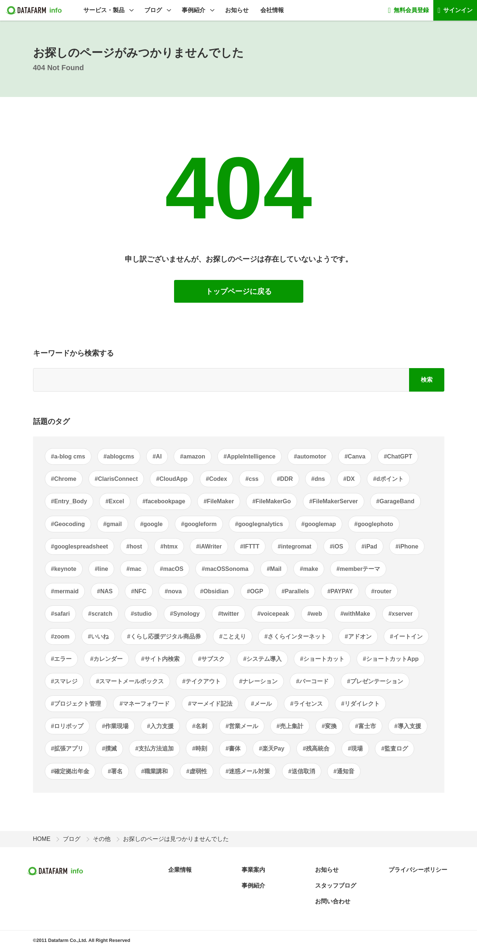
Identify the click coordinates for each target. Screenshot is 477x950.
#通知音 (343, 771)
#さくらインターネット (295, 636)
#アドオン (358, 636)
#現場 (355, 748)
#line (101, 569)
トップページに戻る (239, 291)
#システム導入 (262, 659)
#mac (133, 569)
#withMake (355, 614)
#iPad (369, 546)
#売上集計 (290, 726)
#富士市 (365, 726)
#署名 (115, 771)
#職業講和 (154, 771)
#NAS (105, 591)
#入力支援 (160, 726)
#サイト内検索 (160, 659)
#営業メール (241, 726)
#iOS (336, 546)
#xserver (401, 614)
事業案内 (253, 870)
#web (314, 614)
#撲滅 (109, 748)
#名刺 (199, 726)
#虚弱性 (196, 771)
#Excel (114, 501)
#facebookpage (163, 501)
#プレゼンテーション (375, 681)
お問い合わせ (332, 901)
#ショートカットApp (391, 659)
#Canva (354, 456)
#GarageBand (395, 501)
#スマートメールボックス (130, 681)
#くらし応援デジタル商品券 (164, 636)
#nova (173, 591)
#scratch (100, 614)
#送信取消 (301, 771)
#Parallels (295, 591)
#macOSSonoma (225, 569)
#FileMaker (218, 501)
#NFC (139, 591)
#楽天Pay (271, 748)
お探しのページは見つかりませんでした (176, 839)
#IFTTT (249, 546)
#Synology (185, 614)
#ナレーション (258, 681)
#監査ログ (394, 748)
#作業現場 (115, 726)
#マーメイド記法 (210, 704)
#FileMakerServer (333, 501)
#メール (261, 704)
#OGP (255, 591)
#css (252, 479)
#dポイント (388, 479)
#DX (349, 479)
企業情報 (180, 870)
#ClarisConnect (116, 479)
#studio (141, 614)
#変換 (329, 726)
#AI (157, 456)
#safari (60, 614)
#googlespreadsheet (79, 546)
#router (381, 591)
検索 (427, 380)
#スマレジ (64, 681)
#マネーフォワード (144, 704)
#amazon (192, 456)
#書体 (233, 748)
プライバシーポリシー (418, 870)
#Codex (216, 479)
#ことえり (232, 636)
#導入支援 (407, 726)
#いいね (98, 636)
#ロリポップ (67, 726)
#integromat (294, 546)
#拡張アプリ (67, 748)
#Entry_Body (69, 501)
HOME (42, 839)
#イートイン (406, 636)
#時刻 (199, 748)
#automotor (310, 456)
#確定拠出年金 (70, 771)
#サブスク (211, 659)
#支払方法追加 (154, 748)
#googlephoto (373, 524)
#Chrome (63, 479)
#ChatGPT (398, 456)
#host (134, 546)
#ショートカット (322, 659)
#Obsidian (214, 591)
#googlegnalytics (259, 524)
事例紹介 (193, 10)
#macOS (171, 569)
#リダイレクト (360, 704)
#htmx (169, 546)
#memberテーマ (358, 569)
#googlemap (318, 524)
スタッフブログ (335, 885)
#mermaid (65, 591)
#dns (318, 479)
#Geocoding (68, 524)
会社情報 (272, 10)
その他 (102, 839)
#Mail (274, 569)
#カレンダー (106, 659)
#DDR (285, 479)
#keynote (63, 569)
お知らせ (237, 10)
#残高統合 (316, 748)
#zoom (60, 636)
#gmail (112, 524)
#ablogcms (119, 456)
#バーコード (312, 681)
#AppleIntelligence (249, 456)
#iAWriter (209, 546)
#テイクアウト (201, 681)
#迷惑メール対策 (247, 771)
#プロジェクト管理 (76, 704)
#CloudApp (171, 479)
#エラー (61, 659)
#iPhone (406, 546)
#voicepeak (273, 614)
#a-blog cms (68, 456)
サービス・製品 (103, 10)
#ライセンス (306, 704)
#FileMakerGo (271, 501)
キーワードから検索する (73, 353)
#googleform (199, 524)
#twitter (228, 614)
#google (151, 524)
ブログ (153, 10)
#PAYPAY (340, 591)
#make (309, 569)
